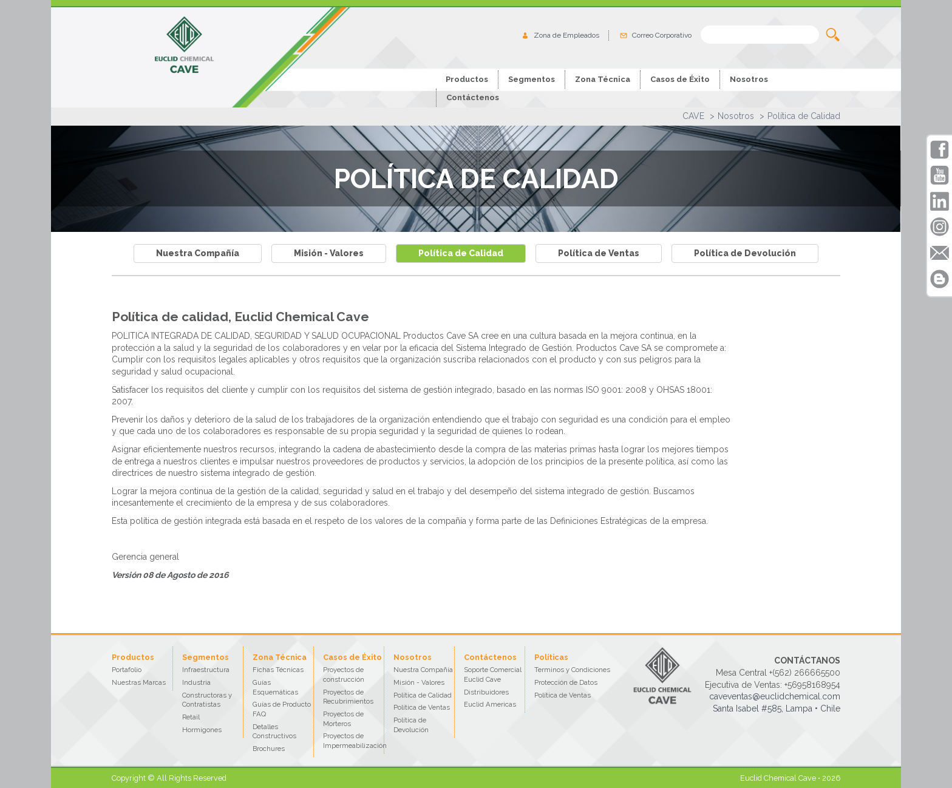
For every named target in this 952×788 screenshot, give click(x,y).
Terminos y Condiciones (572, 669)
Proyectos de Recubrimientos (348, 697)
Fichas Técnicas (278, 669)
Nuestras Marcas (139, 682)
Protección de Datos (565, 682)
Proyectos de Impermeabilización (355, 741)
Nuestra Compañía (197, 253)
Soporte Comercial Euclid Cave (493, 674)
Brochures (269, 748)
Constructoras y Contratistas (207, 700)
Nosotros (736, 116)
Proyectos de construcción (343, 674)
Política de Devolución (745, 253)
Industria (196, 682)
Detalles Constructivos (274, 731)
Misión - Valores (329, 253)
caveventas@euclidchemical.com (774, 696)
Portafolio (126, 669)
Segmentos (531, 79)
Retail (191, 717)
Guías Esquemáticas (275, 687)
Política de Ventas (598, 253)
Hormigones (202, 729)
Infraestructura (205, 669)
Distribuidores (486, 692)
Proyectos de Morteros (343, 719)
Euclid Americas (490, 704)
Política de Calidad (803, 116)
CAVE (693, 116)
